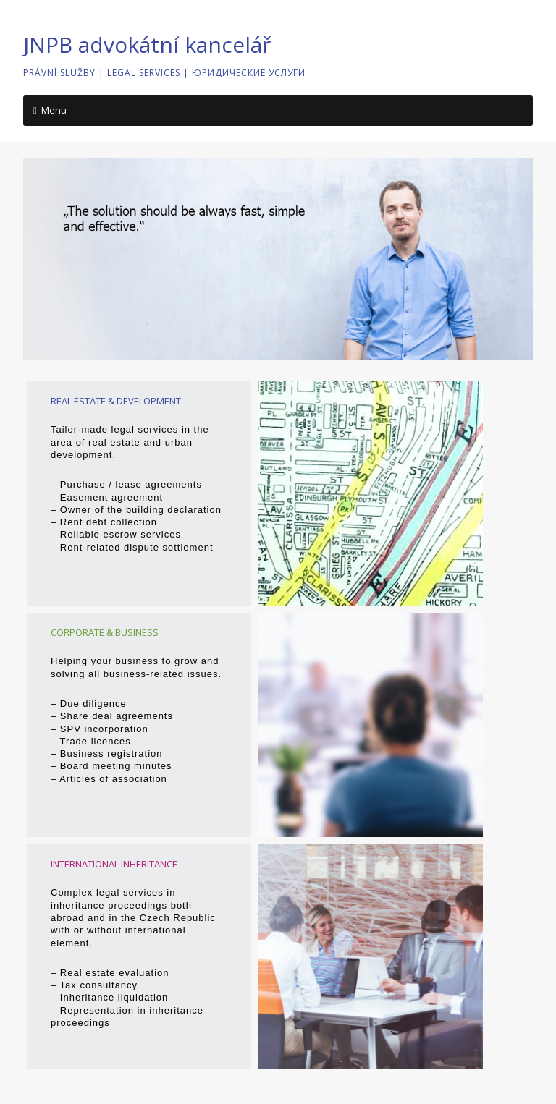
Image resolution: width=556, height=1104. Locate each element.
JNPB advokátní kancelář (147, 44)
